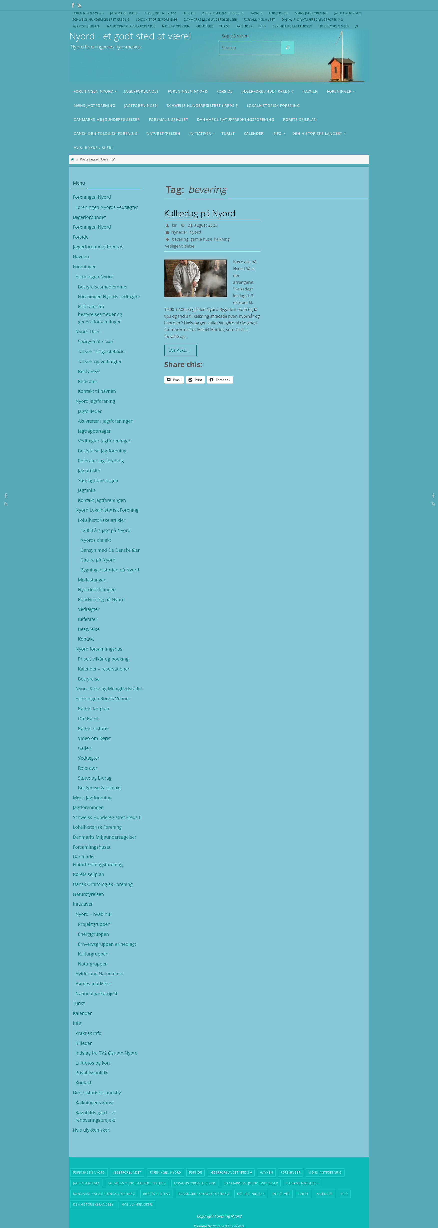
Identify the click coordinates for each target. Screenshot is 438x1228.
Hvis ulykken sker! (334, 26)
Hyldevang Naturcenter (99, 973)
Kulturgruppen (93, 954)
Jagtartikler (89, 470)
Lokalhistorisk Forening (156, 19)
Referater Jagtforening (101, 461)
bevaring (180, 239)
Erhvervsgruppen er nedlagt (107, 944)
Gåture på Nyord (97, 560)
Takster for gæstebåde (101, 352)
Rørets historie (93, 728)
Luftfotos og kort (92, 1063)
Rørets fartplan (93, 708)
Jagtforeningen (347, 13)
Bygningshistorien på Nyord (109, 570)
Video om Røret (94, 738)
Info (262, 26)
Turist (224, 26)
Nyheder (179, 232)
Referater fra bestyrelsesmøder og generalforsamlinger (100, 314)
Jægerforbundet (124, 13)
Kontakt (86, 639)
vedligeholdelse (179, 246)
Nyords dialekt (95, 540)
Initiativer (204, 26)
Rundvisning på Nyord (101, 599)
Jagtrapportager (94, 431)
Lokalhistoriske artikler (101, 520)
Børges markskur (93, 983)
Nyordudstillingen (97, 589)
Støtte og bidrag (94, 778)
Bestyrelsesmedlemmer (103, 287)
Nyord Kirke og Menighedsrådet (108, 688)
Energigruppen (93, 934)
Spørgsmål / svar (95, 342)
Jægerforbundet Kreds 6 (222, 13)
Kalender (244, 26)
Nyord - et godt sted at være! (130, 35)
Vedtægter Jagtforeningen (104, 441)
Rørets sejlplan (85, 26)
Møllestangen (92, 580)
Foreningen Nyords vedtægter (106, 207)
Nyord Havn (87, 332)
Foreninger (278, 13)
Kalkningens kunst (94, 1102)
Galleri (85, 748)
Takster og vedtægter (100, 362)
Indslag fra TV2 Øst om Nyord (106, 1053)
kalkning (222, 239)
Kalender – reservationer (103, 669)
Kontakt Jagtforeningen (102, 500)
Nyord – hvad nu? (93, 914)
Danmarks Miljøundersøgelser (210, 19)
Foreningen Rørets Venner (102, 698)
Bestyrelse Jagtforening (102, 451)
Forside (189, 13)
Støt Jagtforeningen (98, 480)
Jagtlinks (86, 490)
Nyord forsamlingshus (98, 649)
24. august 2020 (202, 225)
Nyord (195, 232)
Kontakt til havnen (97, 391)
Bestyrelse (89, 371)
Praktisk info (88, 1033)
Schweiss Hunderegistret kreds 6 (100, 19)
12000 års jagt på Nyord (105, 530)
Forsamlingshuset (259, 19)
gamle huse (201, 239)
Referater (87, 381)
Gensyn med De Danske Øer (110, 550)
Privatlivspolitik (91, 1073)
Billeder (83, 1043)
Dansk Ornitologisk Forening (131, 26)
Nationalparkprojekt (96, 993)
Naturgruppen (93, 964)
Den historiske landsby (292, 26)
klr (174, 225)
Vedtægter (88, 609)
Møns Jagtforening (311, 13)
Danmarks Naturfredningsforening (312, 19)
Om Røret (88, 718)
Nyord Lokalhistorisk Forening (106, 510)
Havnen (256, 13)
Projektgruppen (94, 924)
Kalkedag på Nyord (199, 213)
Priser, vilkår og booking (103, 659)
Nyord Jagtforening (95, 401)
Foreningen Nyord (88, 13)
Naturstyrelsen (175, 26)
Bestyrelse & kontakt (99, 788)
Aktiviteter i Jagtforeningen (105, 421)
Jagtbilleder (90, 411)
